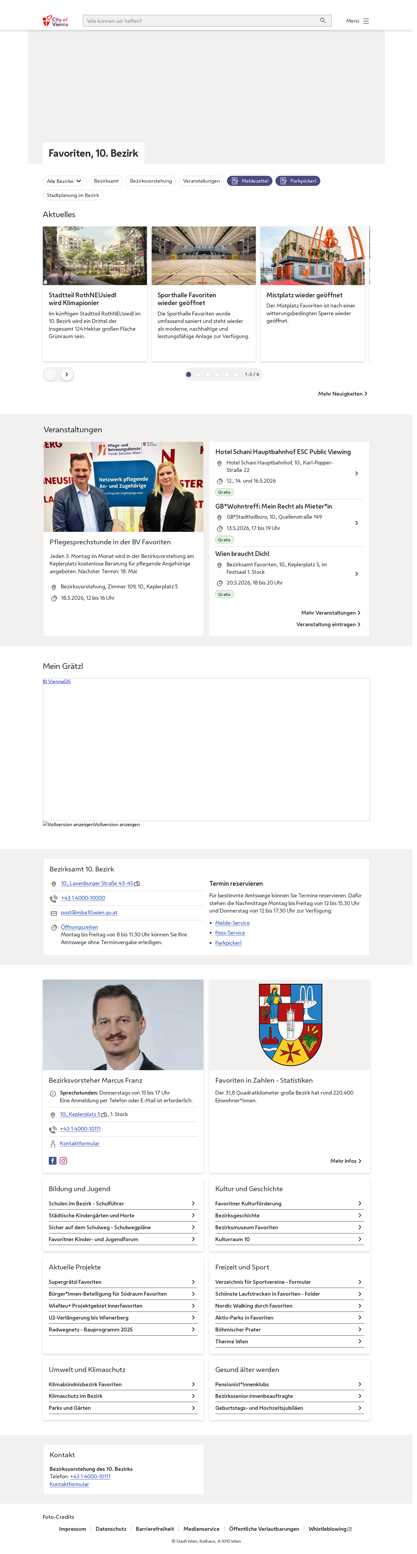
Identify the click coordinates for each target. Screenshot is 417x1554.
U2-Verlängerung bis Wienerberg (88, 1317)
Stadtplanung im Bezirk (73, 195)
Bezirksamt (106, 180)
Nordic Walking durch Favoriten (253, 1305)
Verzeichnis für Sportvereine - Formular (263, 1281)
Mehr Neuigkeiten (340, 393)
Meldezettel (249, 181)
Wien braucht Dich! (242, 553)
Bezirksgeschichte (237, 1215)
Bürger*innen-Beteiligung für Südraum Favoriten (108, 1293)
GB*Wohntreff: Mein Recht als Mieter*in (273, 506)
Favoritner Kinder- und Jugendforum (93, 1238)
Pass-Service (230, 932)
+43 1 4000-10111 (80, 1128)
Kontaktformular (80, 1143)
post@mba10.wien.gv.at (89, 912)
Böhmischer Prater (238, 1329)
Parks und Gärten (70, 1407)
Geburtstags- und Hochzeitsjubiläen (259, 1407)
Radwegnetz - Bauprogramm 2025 (91, 1329)
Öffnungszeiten (79, 926)
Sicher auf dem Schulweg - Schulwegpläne (100, 1226)
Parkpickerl (298, 181)
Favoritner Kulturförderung (248, 1203)
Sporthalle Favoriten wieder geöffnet (187, 299)
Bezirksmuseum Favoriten (246, 1226)
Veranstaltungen (201, 180)
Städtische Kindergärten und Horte (91, 1215)
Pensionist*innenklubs (242, 1383)
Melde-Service (232, 922)
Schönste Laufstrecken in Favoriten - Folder (267, 1293)
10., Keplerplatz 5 (80, 1114)
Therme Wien (231, 1341)
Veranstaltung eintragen (326, 624)
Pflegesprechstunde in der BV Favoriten (110, 541)
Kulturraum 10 (232, 1238)
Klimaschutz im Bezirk (76, 1395)
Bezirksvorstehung (151, 180)
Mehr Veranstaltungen (328, 612)
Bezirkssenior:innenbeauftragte (254, 1395)
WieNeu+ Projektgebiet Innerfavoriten (95, 1305)
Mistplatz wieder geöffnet (304, 295)
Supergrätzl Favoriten (75, 1281)
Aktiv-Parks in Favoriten (244, 1317)
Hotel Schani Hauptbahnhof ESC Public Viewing (283, 451)
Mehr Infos (343, 1160)
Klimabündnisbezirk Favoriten (85, 1383)
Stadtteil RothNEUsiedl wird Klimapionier (82, 299)
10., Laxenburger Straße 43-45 (97, 882)
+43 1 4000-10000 (83, 897)
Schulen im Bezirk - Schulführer (86, 1203)
